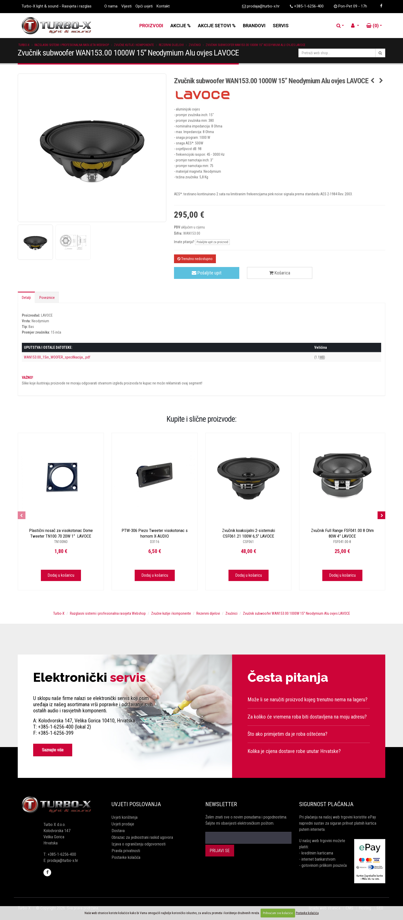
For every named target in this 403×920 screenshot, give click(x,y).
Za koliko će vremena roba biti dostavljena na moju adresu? (307, 717)
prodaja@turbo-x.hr (263, 6)
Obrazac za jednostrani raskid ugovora (142, 837)
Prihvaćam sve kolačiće (278, 913)
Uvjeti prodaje (123, 824)
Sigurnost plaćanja (326, 804)
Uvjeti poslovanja (136, 804)
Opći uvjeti (144, 6)
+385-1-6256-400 (309, 6)
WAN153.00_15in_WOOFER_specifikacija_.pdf (57, 357)
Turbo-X (24, 45)
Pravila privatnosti (126, 850)
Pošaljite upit (207, 272)
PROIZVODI (151, 25)
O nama (110, 6)
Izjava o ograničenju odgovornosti (139, 844)
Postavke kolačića (126, 857)
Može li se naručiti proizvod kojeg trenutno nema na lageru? (308, 699)
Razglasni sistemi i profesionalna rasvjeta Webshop (71, 45)
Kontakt (163, 6)
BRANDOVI (254, 25)
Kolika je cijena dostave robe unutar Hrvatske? (294, 751)
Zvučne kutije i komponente (134, 45)
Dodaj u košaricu (61, 575)
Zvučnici (195, 45)
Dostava (118, 830)
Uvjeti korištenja (125, 817)
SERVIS (281, 25)
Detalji (26, 298)
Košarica (279, 272)
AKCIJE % (180, 25)
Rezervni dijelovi (171, 45)
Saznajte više (52, 749)
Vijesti (126, 6)
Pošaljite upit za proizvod (212, 242)
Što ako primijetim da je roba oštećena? (287, 734)
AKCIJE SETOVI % (217, 25)
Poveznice (47, 298)
